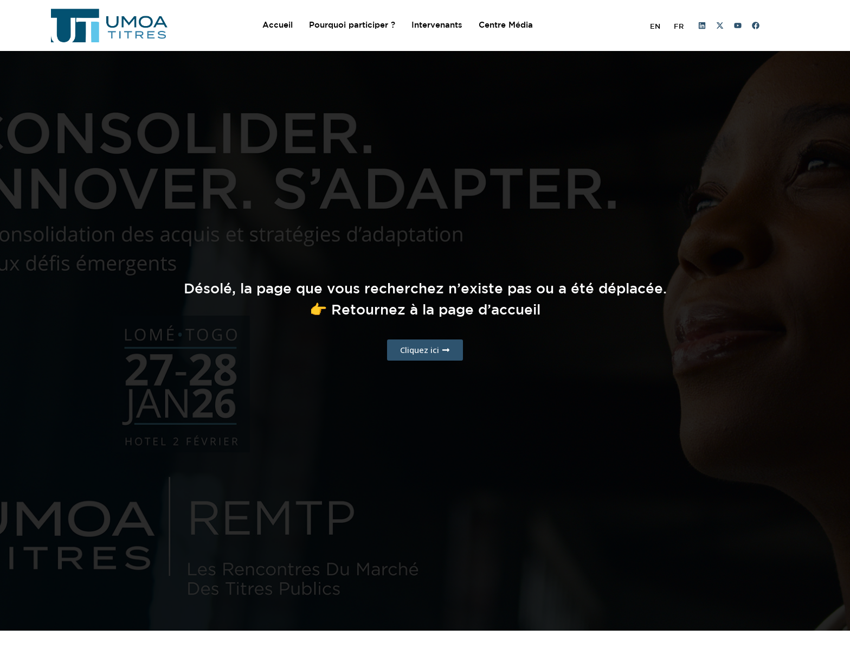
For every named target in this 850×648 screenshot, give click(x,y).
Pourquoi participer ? (352, 25)
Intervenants (436, 25)
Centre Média (506, 25)
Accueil (277, 25)
